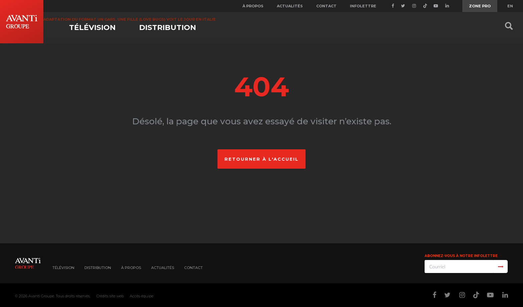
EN (510, 6)
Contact (326, 6)
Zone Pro (480, 6)
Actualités (290, 6)
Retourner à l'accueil (261, 159)
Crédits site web (110, 296)
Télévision (92, 27)
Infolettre (363, 6)
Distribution (167, 27)
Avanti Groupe (41, 296)
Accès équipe (141, 296)
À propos (253, 6)
